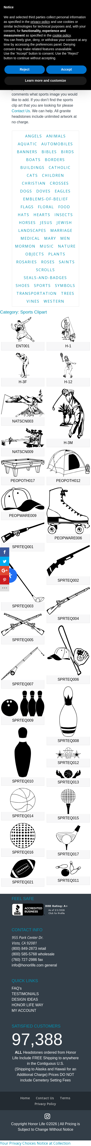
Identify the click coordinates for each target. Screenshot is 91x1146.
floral (46, 206)
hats (23, 214)
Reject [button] (24, 1125)
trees (67, 293)
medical (30, 238)
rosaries (26, 261)
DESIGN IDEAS (25, 999)
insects (64, 214)
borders (55, 159)
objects (34, 254)
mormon (25, 246)
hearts (41, 214)
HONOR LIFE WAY (27, 1005)
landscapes (32, 230)
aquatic (27, 143)
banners (27, 151)
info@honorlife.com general (34, 965)
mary (50, 238)
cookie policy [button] (61, 1091)
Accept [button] (66, 1125)
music (47, 246)
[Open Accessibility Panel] (9, 575)
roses (48, 261)
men (65, 238)
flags (27, 206)
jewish (64, 222)
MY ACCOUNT (24, 1010)
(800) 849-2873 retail (29, 948)
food (64, 206)
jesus (46, 222)
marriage (61, 230)
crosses (59, 183)
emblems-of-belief (45, 199)
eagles (63, 191)
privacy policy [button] (40, 1078)
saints (67, 261)
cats (32, 175)
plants (56, 254)
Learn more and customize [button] (45, 1136)
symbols (65, 285)
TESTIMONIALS (25, 994)
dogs (26, 191)
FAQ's (17, 988)
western (54, 301)
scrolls (45, 269)
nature (67, 246)
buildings (32, 167)
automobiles (57, 143)
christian (34, 183)
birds (67, 151)
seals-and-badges (45, 277)
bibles (49, 151)
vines (33, 301)
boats (33, 159)
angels (33, 136)
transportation (36, 293)
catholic (60, 167)
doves (43, 191)
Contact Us (21, 111)
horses (27, 222)
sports (42, 285)
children (53, 175)
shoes (23, 285)
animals (56, 136)
